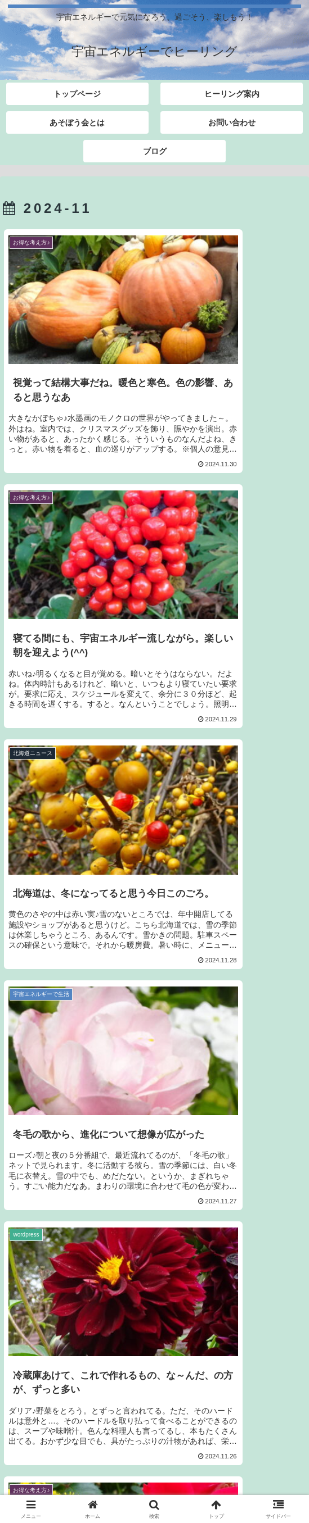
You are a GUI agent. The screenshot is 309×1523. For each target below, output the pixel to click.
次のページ (154, 1321)
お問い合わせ (79, 1483)
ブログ (229, 1483)
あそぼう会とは (254, 1466)
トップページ (54, 1466)
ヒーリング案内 (154, 1466)
